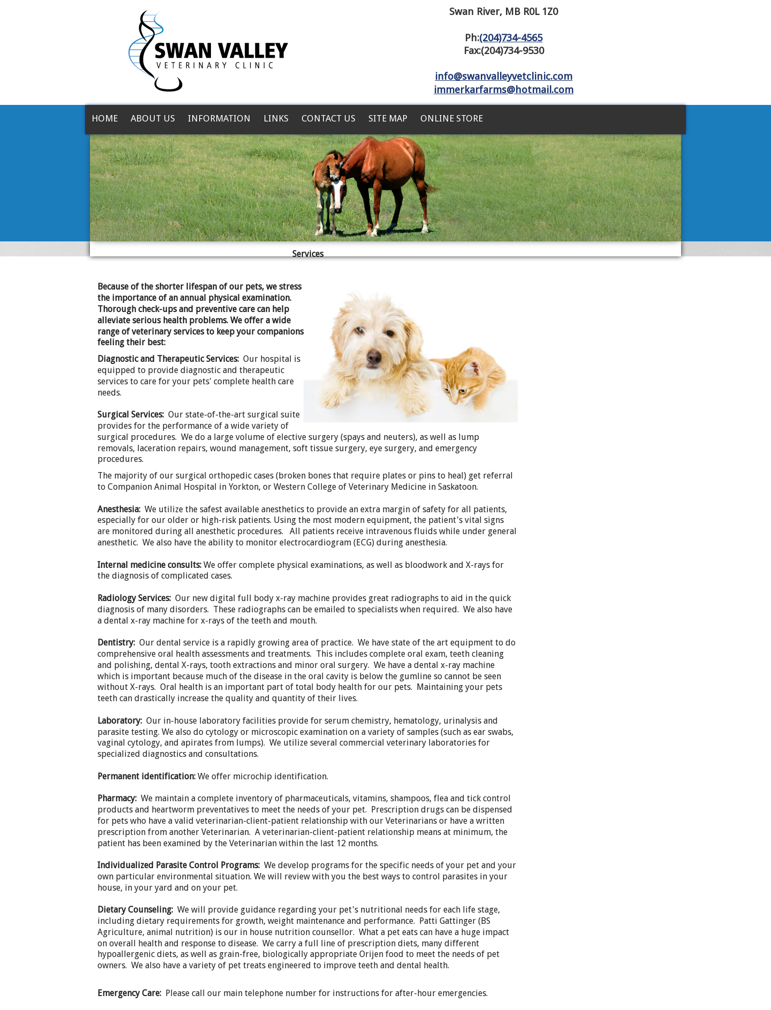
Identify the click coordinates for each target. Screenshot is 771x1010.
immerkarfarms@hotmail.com (503, 89)
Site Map (387, 118)
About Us (153, 118)
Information (219, 118)
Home (105, 118)
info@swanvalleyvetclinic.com (503, 76)
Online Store (451, 118)
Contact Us (328, 118)
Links (276, 118)
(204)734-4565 (510, 37)
